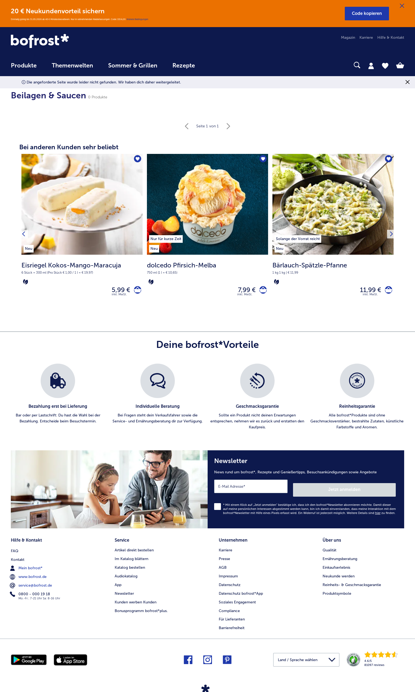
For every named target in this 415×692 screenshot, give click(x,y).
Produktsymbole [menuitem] (337, 590)
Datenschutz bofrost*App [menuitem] (241, 590)
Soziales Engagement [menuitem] (237, 599)
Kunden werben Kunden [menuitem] (135, 599)
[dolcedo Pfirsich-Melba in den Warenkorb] (261, 291)
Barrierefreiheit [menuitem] (232, 625)
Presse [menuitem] (224, 556)
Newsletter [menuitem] (124, 590)
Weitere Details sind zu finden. (371, 512)
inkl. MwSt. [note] (119, 297)
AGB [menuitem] (223, 564)
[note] (82, 273)
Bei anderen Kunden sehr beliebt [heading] (68, 147)
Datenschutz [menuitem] (229, 582)
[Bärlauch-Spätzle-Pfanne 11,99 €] (333, 235)
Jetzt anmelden (372, 488)
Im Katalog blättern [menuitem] (131, 556)
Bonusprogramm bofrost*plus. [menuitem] (141, 608)
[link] (70, 41)
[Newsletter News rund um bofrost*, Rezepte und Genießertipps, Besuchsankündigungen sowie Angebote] (306, 490)
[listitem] (29, 248)
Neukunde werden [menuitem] (339, 573)
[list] (207, 399)
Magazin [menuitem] (348, 37)
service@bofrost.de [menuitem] (31, 582)
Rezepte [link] (183, 66)
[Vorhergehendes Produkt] (25, 235)
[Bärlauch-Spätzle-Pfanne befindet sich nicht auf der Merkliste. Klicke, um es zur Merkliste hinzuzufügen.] (388, 160)
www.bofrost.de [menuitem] (29, 573)
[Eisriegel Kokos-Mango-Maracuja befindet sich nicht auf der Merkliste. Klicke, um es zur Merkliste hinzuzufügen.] (137, 160)
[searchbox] (213, 65)
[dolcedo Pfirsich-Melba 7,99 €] (207, 235)
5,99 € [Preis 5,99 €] (117, 291)
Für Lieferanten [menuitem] (232, 617)
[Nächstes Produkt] (390, 235)
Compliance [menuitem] (229, 608)
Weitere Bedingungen (137, 19)
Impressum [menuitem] (228, 573)
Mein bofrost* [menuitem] (27, 564)
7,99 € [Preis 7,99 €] (243, 291)
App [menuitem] (118, 582)
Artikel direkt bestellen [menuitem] (134, 547)
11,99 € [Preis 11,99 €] (367, 291)
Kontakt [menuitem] (17, 556)
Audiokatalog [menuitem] (126, 573)
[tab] (371, 65)
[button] (367, 13)
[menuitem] (24, 68)
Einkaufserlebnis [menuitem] (336, 564)
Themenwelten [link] (72, 66)
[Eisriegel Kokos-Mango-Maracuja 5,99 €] (82, 235)
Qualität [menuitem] (329, 547)
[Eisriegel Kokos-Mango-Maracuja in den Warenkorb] (136, 291)
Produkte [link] (24, 66)
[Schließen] (402, 6)
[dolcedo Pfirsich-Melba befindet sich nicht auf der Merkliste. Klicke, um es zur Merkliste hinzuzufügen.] (262, 160)
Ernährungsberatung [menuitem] (340, 556)
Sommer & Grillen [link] (132, 66)
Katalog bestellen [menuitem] (130, 564)
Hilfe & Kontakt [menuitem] (390, 37)
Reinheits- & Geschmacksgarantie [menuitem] (352, 582)
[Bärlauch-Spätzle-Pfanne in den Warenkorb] (387, 291)
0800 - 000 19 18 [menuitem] (30, 590)
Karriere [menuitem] (366, 37)
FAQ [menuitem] (14, 547)
